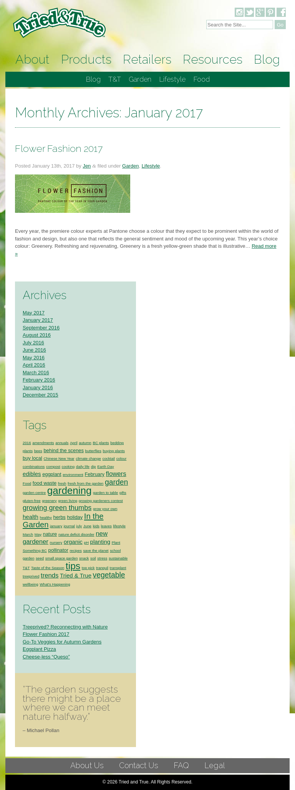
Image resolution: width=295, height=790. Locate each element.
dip (93, 459)
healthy (45, 510)
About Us (87, 757)
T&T (114, 71)
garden (116, 474)
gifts (122, 485)
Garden (140, 71)
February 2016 (39, 372)
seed (40, 550)
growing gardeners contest (101, 493)
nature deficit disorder (76, 527)
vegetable (109, 567)
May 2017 (34, 305)
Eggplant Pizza (39, 641)
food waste (44, 475)
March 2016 (36, 365)
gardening (69, 483)
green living (67, 493)
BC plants (101, 435)
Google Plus (260, 12)
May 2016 (34, 350)
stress (102, 550)
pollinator (58, 542)
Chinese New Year (58, 451)
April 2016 (34, 357)
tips (73, 558)
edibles (32, 466)
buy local (32, 450)
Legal (214, 757)
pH (86, 535)
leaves (106, 518)
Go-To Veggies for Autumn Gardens (62, 634)
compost (53, 459)
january (56, 518)
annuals (61, 435)
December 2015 (40, 387)
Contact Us (138, 757)
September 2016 (41, 320)
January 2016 (38, 380)
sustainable (118, 550)
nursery (56, 535)
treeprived (31, 568)
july (79, 518)
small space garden (61, 550)
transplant (118, 560)
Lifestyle (172, 71)
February (94, 466)
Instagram (239, 12)
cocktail (109, 451)
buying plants (113, 443)
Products (86, 51)
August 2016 (37, 327)
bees (38, 443)
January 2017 (38, 312)
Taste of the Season (47, 560)
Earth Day (105, 459)
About (32, 51)
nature (50, 526)
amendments (43, 435)
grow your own (105, 501)
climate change (88, 451)
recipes (75, 543)
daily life (82, 459)
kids (96, 518)
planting (100, 534)
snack (84, 550)
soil (93, 550)
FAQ (181, 757)
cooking (68, 459)
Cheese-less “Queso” (46, 649)
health (30, 509)
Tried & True (75, 568)
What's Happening (55, 576)
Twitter (249, 12)
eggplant (51, 466)
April (74, 435)
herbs (59, 509)
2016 (27, 435)
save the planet (95, 543)
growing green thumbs (57, 500)
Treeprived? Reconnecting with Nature (65, 619)
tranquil (102, 560)
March (28, 527)
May (38, 527)
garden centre (34, 485)
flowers (116, 466)
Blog (267, 51)
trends (49, 567)
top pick (88, 560)
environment (73, 467)
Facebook (281, 12)
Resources (212, 51)
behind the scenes (63, 443)
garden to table (105, 485)
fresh (62, 476)
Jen (87, 158)
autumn (85, 435)
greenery (49, 493)
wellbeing (30, 576)
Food (201, 71)
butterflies (93, 443)
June (87, 518)
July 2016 (33, 335)
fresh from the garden (85, 476)
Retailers (147, 51)
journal (69, 518)
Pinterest (270, 12)
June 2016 (34, 342)
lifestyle (119, 518)
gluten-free (32, 493)
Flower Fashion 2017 (59, 140)
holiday (75, 509)
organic (73, 534)
